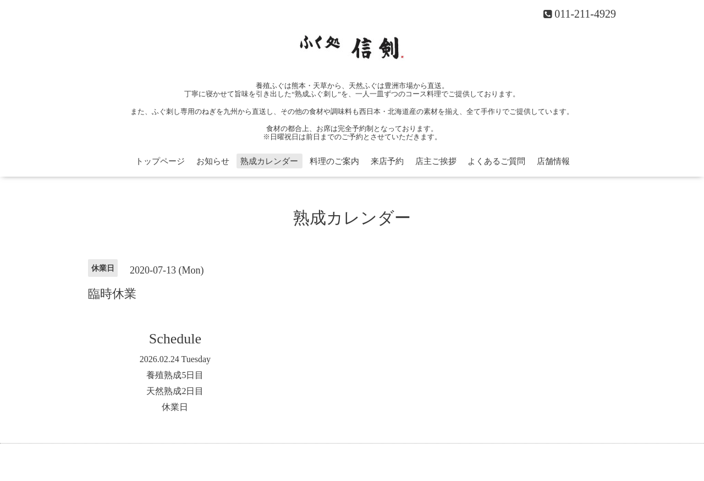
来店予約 (387, 161)
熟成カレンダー (269, 161)
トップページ (160, 161)
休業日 (175, 407)
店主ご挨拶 (436, 161)
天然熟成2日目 (175, 391)
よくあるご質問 (496, 161)
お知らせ (212, 161)
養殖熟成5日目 (175, 375)
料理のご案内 (334, 161)
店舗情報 (553, 161)
